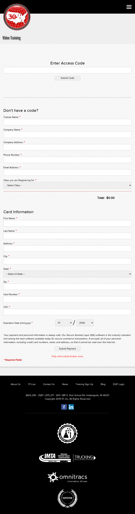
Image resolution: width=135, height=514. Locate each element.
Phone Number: (12, 155)
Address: (8, 243)
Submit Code (67, 78)
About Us (16, 384)
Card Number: (11, 294)
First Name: (10, 218)
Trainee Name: (11, 117)
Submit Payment (67, 348)
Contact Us (49, 384)
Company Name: (12, 129)
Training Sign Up (84, 384)
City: (6, 256)
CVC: (6, 307)
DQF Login (118, 384)
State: (7, 269)
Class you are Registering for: (19, 180)
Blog (103, 384)
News (65, 384)
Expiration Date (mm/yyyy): (17, 323)
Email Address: (11, 167)
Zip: (6, 282)
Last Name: (10, 231)
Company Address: (14, 142)
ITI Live (31, 384)
